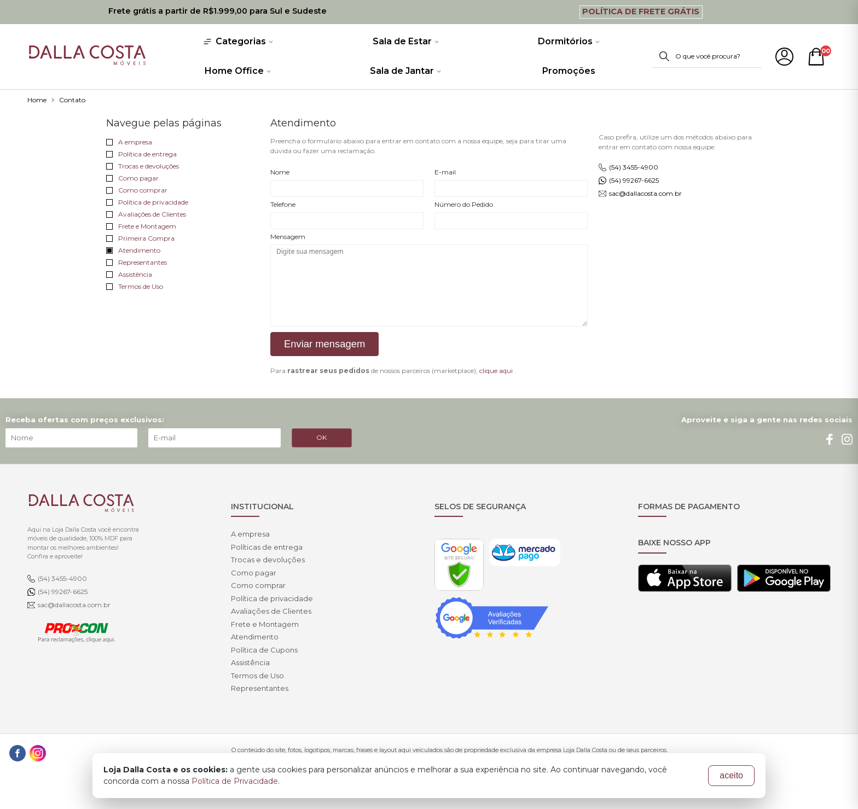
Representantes (136, 262)
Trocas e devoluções (142, 166)
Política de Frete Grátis (640, 11)
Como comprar (136, 190)
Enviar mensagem (324, 344)
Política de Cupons (264, 649)
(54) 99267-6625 (634, 180)
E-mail (445, 172)
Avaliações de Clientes (146, 214)
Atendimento (133, 250)
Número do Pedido (463, 204)
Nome (279, 172)
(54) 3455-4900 (633, 167)
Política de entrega (141, 154)
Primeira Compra (140, 238)
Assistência (129, 274)
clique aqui (496, 370)
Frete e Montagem (141, 226)
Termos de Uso (134, 286)
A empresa (129, 142)
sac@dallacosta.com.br (645, 193)
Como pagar (132, 178)
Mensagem (287, 236)
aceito (731, 775)
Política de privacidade (147, 202)
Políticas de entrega (267, 547)
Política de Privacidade (235, 781)
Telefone (282, 204)
